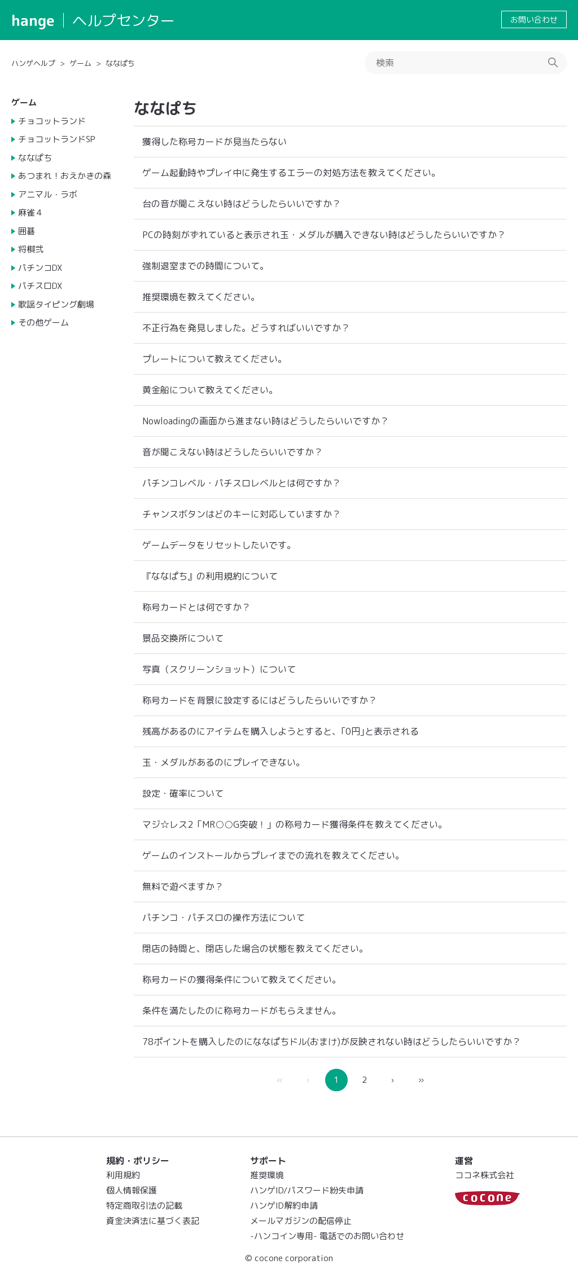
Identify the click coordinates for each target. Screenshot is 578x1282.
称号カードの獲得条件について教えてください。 (241, 979)
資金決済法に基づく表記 (152, 1221)
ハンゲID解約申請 (284, 1205)
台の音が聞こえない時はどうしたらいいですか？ (241, 203)
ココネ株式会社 (484, 1175)
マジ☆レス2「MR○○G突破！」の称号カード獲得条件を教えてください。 (294, 824)
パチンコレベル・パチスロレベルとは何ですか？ (241, 483)
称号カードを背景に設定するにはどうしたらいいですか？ (259, 700)
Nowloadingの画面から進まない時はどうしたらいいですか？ (265, 421)
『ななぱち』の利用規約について (210, 576)
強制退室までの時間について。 (205, 266)
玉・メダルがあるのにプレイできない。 (223, 762)
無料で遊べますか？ (183, 886)
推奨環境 (267, 1175)
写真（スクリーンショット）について (219, 669)
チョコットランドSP (56, 139)
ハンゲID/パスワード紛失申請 (307, 1190)
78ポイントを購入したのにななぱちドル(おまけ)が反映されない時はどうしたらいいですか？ (331, 1041)
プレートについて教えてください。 (214, 359)
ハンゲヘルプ (33, 63)
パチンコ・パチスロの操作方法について (223, 917)
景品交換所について (183, 638)
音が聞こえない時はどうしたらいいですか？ (232, 452)
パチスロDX (40, 286)
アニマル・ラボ (47, 194)
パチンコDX (40, 268)
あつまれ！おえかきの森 (64, 176)
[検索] (466, 62)
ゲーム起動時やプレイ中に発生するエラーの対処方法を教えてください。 (291, 172)
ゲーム (80, 63)
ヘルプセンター (123, 20)
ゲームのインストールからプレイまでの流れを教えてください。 (273, 855)
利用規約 (123, 1175)
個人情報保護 (131, 1190)
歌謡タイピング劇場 (56, 304)
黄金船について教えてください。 (210, 390)
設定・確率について (183, 793)
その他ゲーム (43, 322)
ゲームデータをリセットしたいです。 (219, 545)
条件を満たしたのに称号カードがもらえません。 (241, 1010)
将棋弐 (30, 249)
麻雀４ (30, 212)
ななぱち (120, 63)
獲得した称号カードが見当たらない (214, 141)
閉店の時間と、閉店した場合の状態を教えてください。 (255, 948)
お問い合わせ (534, 19)
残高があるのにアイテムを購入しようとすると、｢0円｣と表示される (280, 731)
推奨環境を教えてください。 (201, 297)
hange (33, 20)
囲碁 (26, 231)
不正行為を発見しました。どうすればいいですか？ (246, 328)
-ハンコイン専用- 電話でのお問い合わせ (327, 1236)
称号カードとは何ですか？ (196, 607)
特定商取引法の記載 (144, 1205)
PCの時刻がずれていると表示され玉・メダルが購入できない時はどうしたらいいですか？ (324, 235)
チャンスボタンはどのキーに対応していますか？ (241, 514)
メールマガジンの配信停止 (301, 1221)
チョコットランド (52, 121)
